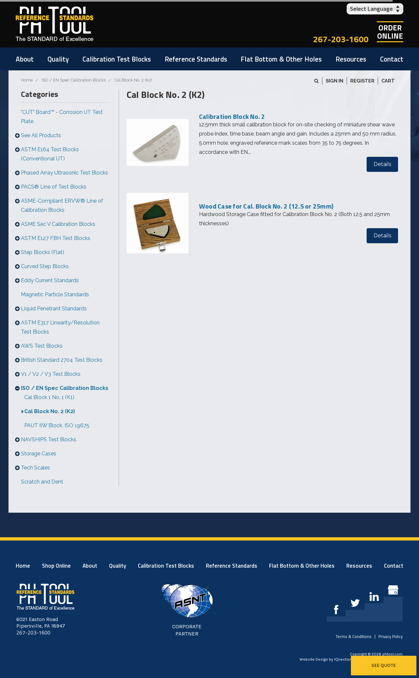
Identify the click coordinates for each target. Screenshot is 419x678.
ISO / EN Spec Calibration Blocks (64, 388)
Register (362, 80)
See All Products (41, 135)
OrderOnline (390, 32)
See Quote (384, 665)
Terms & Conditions (354, 636)
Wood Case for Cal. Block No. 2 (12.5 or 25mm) (266, 206)
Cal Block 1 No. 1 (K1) (49, 397)
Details (382, 164)
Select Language (371, 8)
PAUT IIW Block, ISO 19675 (56, 425)
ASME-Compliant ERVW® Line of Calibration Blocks (62, 205)
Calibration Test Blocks (116, 59)
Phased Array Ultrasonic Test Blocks (64, 173)
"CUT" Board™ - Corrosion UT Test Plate (62, 116)
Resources (351, 59)
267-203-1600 (341, 39)
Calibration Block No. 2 (232, 116)
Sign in (334, 80)
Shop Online (56, 565)
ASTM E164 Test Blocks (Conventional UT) (50, 154)
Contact (391, 59)
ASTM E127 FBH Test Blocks (55, 238)
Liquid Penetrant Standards (54, 308)
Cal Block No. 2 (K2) (49, 411)
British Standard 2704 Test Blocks (61, 360)
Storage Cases (38, 453)
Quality (58, 59)
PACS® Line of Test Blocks (53, 187)
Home (23, 565)
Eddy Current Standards (50, 280)
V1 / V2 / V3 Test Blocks (51, 374)
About (25, 59)
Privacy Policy (390, 636)
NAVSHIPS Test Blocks (48, 439)
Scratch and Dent (42, 482)
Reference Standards (196, 59)
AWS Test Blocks (42, 346)
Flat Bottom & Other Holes (281, 59)
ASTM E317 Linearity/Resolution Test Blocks (60, 327)
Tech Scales (35, 468)
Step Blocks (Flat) (42, 252)
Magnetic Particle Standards (55, 294)
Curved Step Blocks (45, 266)
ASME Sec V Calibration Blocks (58, 224)
